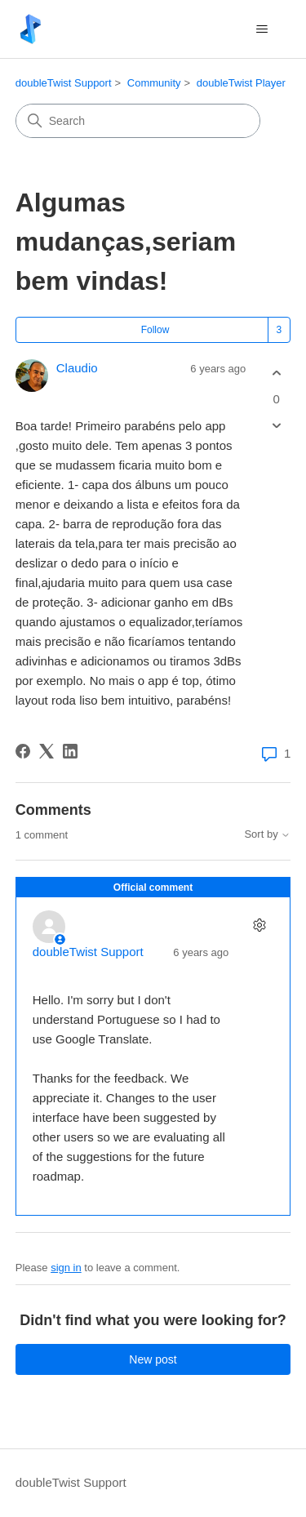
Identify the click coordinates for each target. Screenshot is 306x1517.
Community (154, 83)
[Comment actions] (259, 924)
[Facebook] (23, 751)
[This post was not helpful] (276, 425)
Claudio (77, 368)
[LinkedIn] (70, 751)
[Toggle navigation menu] (261, 29)
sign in (66, 1267)
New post (152, 1359)
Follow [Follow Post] (155, 330)
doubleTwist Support (64, 83)
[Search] (137, 121)
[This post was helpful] (276, 373)
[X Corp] (46, 751)
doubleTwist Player (241, 83)
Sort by (267, 834)
